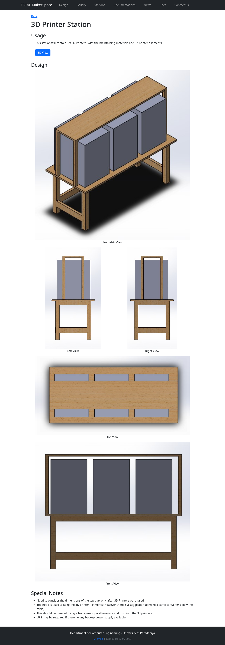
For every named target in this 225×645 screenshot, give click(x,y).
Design (63, 5)
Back (34, 16)
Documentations (125, 5)
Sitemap (98, 638)
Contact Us (181, 5)
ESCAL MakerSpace (36, 4)
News (147, 5)
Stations (99, 5)
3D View (43, 53)
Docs (163, 5)
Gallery (81, 5)
